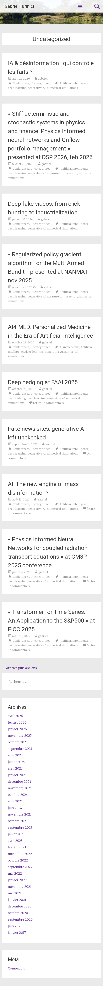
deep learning (17, 88)
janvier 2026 (17, 729)
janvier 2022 (17, 880)
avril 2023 (15, 841)
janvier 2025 (17, 775)
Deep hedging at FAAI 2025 (43, 382)
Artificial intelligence (74, 83)
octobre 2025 (18, 742)
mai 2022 (15, 873)
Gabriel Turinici (19, 6)
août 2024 (15, 801)
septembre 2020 (20, 919)
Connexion (16, 968)
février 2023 (17, 847)
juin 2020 (15, 926)
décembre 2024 (19, 781)
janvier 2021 (17, 900)
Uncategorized (40, 83)
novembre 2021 (19, 887)
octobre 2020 (18, 913)
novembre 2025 (20, 735)
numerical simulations (62, 88)
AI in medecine (69, 347)
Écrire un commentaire (49, 403)
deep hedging (17, 398)
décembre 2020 (19, 906)
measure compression (62, 173)
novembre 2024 (20, 788)
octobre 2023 (17, 821)
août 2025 (15, 755)
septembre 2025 (20, 749)
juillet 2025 (16, 762)
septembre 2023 (20, 827)
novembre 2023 (19, 814)
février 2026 (17, 722)
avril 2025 (15, 768)
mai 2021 (14, 893)
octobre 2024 (18, 795)
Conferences (21, 83)
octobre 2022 (18, 860)
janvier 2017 (17, 933)
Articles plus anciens (19, 668)
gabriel (43, 78)
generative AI (37, 88)
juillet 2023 (16, 834)
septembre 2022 (20, 867)
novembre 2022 (20, 854)
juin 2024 (15, 808)
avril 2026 (15, 716)
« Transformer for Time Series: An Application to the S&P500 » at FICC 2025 (51, 620)
